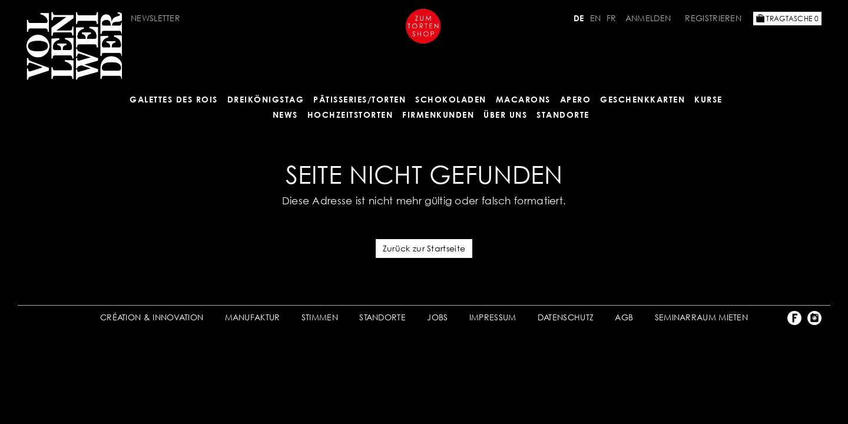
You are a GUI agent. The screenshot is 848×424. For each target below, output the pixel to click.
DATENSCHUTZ (566, 317)
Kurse (708, 99)
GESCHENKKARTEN (642, 99)
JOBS (437, 317)
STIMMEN (320, 317)
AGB (624, 317)
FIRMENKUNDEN (438, 115)
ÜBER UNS (505, 115)
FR (612, 18)
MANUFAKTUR (252, 317)
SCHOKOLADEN (450, 99)
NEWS (285, 115)
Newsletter (155, 18)
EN (595, 18)
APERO (575, 99)
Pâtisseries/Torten (359, 99)
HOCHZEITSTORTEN (350, 115)
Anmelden (648, 18)
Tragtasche (787, 18)
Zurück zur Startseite (424, 248)
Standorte (562, 115)
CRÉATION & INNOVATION (151, 317)
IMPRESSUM (492, 317)
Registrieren (713, 18)
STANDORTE (382, 317)
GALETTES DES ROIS (174, 99)
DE (579, 18)
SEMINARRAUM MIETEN (701, 317)
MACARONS (523, 99)
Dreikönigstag (265, 99)
